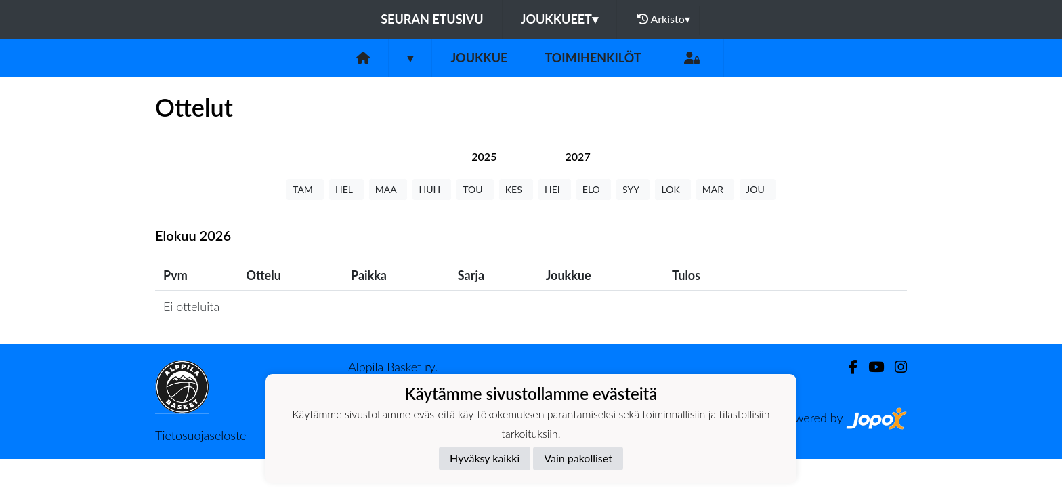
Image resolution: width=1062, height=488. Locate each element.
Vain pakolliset (578, 457)
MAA (388, 189)
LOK (672, 189)
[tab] (484, 156)
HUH (432, 189)
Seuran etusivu (432, 19)
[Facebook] (847, 367)
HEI (555, 189)
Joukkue (478, 57)
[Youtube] (870, 367)
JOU (757, 189)
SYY (632, 189)
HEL (346, 189)
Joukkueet (559, 19)
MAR (715, 189)
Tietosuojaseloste (200, 435)
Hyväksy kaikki (484, 457)
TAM (305, 189)
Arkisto (663, 19)
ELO (593, 189)
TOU (475, 189)
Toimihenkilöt (593, 57)
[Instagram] (895, 367)
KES (516, 189)
